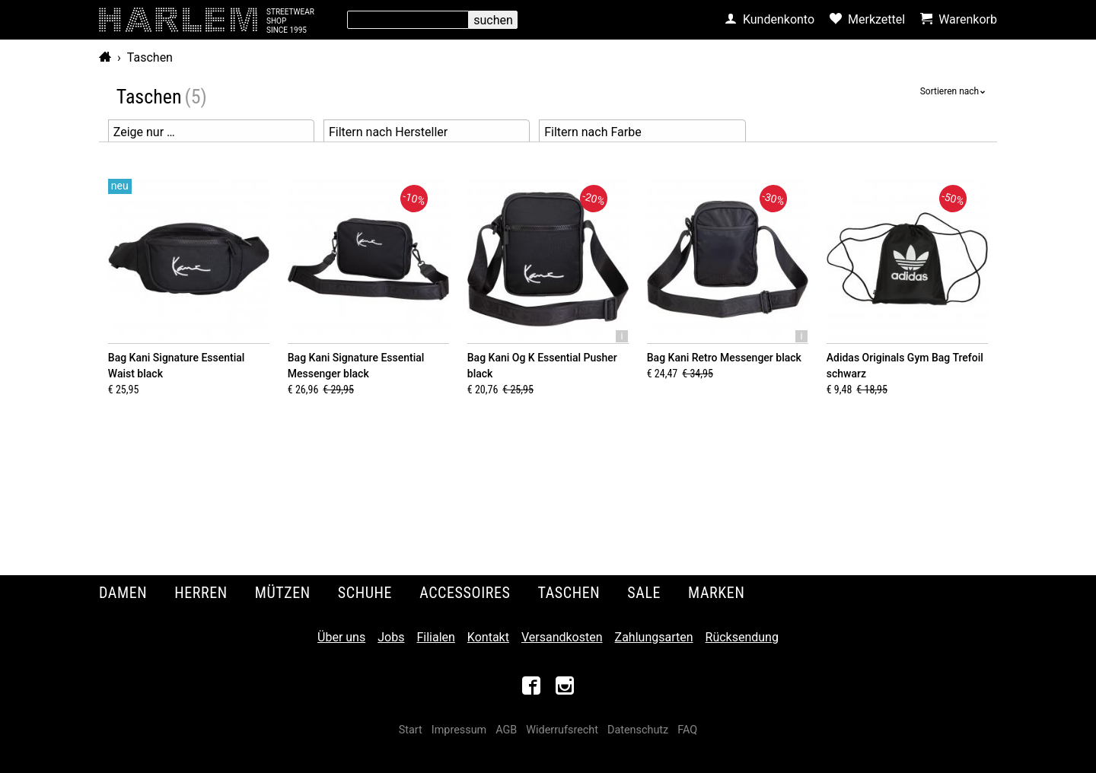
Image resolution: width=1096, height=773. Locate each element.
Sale (644, 593)
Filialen (435, 637)
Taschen (150, 57)
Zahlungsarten (654, 637)
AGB (506, 730)
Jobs (391, 637)
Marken (716, 593)
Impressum (459, 730)
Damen (123, 593)
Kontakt (488, 637)
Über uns (341, 637)
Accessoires (464, 593)
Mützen (283, 593)
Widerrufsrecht (562, 730)
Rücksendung (742, 637)
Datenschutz (637, 730)
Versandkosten (562, 637)
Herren (201, 593)
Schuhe (365, 593)
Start (410, 730)
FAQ (687, 730)
